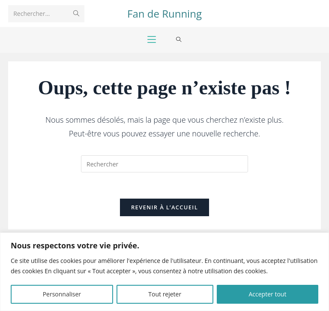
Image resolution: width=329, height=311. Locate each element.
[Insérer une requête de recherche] (164, 163)
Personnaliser (62, 294)
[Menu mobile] (151, 40)
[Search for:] (179, 40)
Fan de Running (164, 13)
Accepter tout (267, 294)
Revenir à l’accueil (164, 207)
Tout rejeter (164, 294)
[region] (164, 271)
